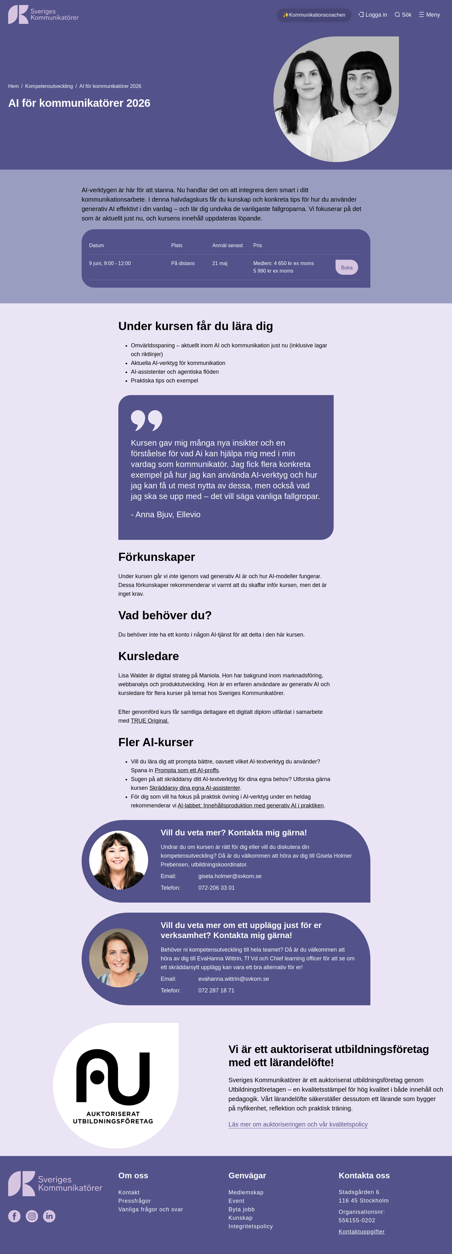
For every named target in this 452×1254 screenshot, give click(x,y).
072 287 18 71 (216, 990)
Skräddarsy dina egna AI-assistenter (194, 788)
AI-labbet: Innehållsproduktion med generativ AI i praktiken (251, 805)
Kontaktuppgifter (362, 1232)
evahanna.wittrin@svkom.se (233, 979)
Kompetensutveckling (49, 86)
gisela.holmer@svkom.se (229, 876)
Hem (13, 86)
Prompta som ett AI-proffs (187, 770)
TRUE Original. (150, 721)
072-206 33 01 (216, 888)
